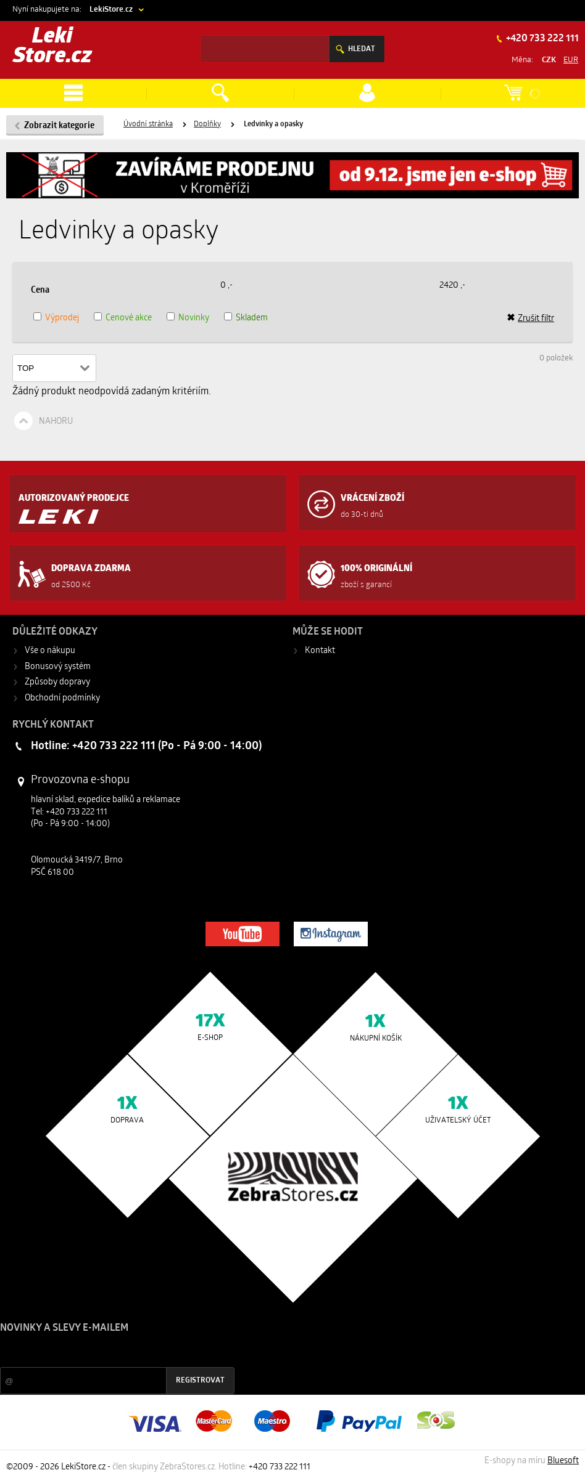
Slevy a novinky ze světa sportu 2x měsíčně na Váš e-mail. (105, 1351)
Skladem (252, 318)
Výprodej (62, 318)
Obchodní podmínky (62, 698)
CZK (549, 60)
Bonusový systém (58, 667)
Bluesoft (563, 1461)
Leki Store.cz (52, 47)
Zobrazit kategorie (59, 126)
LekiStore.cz (111, 10)
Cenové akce (129, 318)
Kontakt (320, 651)
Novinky (193, 318)
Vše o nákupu (50, 651)
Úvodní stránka (148, 124)
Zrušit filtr (530, 318)
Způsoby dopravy (57, 682)
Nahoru (56, 421)
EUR (570, 60)
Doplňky (207, 124)
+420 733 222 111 (541, 39)
